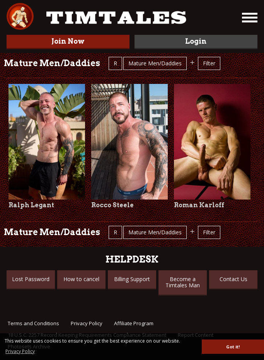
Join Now (68, 41)
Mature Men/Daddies (155, 63)
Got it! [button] (233, 347)
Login (195, 41)
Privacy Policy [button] (20, 351)
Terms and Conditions (33, 323)
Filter (209, 63)
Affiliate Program (133, 323)
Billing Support (132, 279)
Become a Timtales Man (182, 282)
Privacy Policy (86, 323)
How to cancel (81, 279)
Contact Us (233, 279)
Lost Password (30, 279)
